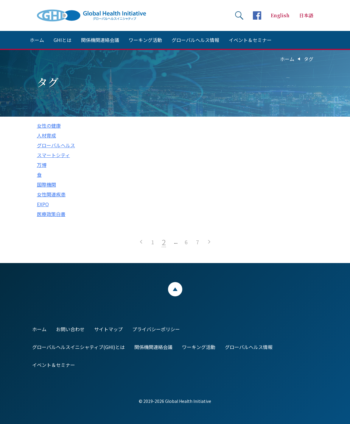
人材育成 (46, 135)
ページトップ (175, 289)
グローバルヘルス (56, 145)
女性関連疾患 (51, 194)
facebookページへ (257, 15)
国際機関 (46, 184)
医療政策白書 (51, 214)
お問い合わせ (70, 329)
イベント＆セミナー (250, 39)
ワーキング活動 (145, 39)
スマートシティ (53, 155)
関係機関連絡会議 (100, 39)
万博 (41, 164)
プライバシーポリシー (156, 329)
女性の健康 (49, 125)
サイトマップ (108, 329)
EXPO (43, 204)
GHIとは (62, 39)
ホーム (37, 39)
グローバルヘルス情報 (195, 39)
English (280, 15)
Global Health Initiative (96, 15)
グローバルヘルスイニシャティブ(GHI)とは (78, 347)
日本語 (306, 15)
